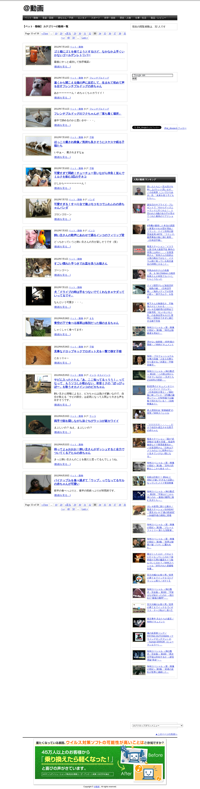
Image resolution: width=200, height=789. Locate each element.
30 (80, 33)
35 (105, 33)
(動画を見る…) (62, 66)
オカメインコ (103, 375)
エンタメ (82, 18)
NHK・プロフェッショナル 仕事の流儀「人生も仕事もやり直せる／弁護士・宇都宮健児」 (153, 360)
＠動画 (97, 787)
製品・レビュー (158, 18)
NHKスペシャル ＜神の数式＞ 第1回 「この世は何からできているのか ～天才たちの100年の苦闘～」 (153, 375)
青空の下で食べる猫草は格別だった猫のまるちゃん (86, 323)
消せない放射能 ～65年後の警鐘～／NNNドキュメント (153, 345)
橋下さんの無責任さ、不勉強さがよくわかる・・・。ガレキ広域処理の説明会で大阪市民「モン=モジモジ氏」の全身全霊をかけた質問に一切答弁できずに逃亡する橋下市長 (152, 312)
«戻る (68, 33)
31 (85, 33)
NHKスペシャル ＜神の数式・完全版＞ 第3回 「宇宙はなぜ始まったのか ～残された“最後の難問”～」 (153, 593)
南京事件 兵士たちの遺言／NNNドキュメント (153, 622)
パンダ (91, 199)
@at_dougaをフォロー (175, 128)
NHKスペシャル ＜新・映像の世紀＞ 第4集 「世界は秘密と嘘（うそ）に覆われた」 (153, 543)
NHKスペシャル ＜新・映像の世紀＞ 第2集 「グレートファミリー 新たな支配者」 (153, 528)
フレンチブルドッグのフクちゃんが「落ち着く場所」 (88, 113)
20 (61, 33)
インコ (91, 230)
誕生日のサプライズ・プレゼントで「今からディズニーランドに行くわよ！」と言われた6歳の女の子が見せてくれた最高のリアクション (153, 212)
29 (75, 33)
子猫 (91, 137)
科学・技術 (109, 18)
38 (120, 33)
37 (115, 33)
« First (45, 33)
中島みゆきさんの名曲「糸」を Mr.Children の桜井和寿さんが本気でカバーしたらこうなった (153, 274)
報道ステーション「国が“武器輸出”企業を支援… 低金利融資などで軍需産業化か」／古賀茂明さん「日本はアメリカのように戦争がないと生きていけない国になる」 (153, 447)
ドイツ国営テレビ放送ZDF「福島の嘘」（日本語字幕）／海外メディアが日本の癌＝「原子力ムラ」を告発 (152, 291)
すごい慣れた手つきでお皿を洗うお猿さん (81, 263)
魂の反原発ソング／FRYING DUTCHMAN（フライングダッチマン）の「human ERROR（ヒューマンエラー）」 (153, 639)
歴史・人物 (125, 18)
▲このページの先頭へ (166, 734)
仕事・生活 (140, 18)
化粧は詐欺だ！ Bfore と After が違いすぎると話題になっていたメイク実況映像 (153, 481)
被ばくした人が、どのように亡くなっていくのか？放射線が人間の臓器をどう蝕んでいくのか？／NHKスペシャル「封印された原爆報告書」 (153, 561)
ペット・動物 (31, 18)
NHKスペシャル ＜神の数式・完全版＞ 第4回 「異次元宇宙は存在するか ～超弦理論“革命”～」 (153, 655)
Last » (85, 37)
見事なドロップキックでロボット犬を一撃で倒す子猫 (88, 351)
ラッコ (92, 416)
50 (73, 37)
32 (90, 33)
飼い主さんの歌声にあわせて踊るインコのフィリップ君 (89, 235)
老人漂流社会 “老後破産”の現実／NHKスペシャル (152, 414)
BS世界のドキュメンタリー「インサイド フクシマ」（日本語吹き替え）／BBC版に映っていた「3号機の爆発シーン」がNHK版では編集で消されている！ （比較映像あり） (153, 395)
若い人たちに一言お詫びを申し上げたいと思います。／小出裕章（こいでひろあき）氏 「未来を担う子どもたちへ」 (153, 192)
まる (91, 318)
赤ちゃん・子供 (65, 18)
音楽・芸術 (47, 18)
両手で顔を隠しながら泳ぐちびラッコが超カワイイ (86, 420)
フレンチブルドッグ (99, 78)
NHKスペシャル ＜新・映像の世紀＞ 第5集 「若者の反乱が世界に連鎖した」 (153, 670)
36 (110, 33)
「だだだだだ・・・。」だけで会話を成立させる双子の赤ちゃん (152, 428)
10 (56, 33)
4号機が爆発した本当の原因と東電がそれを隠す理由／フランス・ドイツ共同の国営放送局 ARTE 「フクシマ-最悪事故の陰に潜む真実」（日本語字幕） (153, 232)
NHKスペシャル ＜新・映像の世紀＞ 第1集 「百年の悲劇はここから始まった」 (153, 466)
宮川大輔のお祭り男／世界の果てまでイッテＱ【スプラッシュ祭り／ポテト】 (152, 578)
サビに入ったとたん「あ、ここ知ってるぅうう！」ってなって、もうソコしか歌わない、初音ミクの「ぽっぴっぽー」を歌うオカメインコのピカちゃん (89, 383)
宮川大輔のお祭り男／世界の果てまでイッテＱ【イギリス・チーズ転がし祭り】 (152, 608)
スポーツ (95, 18)
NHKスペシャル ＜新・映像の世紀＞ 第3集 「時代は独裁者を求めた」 (153, 331)
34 (100, 33)
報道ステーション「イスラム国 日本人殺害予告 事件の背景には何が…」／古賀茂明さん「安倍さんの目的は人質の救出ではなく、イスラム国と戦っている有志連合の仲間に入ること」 (153, 255)
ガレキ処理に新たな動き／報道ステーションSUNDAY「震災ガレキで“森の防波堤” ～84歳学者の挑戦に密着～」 (153, 512)
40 (68, 37)
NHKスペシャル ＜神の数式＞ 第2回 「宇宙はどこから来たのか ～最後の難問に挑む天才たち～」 (153, 495)
